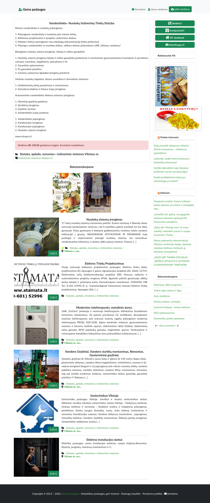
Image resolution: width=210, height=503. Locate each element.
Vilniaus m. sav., (72, 343)
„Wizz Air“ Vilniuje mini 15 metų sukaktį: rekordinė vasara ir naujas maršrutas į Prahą (172, 231)
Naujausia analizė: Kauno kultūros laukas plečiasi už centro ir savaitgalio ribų (174, 205)
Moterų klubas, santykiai (167, 301)
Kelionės (165, 192)
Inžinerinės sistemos (111, 247)
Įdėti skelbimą (180, 9)
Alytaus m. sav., (72, 456)
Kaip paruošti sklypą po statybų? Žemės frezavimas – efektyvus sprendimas (171, 149)
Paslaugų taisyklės (131, 493)
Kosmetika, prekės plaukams (169, 318)
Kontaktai (138, 9)
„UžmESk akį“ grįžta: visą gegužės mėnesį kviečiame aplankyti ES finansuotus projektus (172, 218)
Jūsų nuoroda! (166, 325)
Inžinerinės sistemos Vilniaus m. (36, 157)
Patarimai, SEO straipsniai (168, 284)
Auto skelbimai (162, 295)
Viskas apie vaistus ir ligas (168, 290)
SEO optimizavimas (164, 312)
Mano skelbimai (158, 9)
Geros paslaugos (32, 9)
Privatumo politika (152, 493)
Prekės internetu (169, 137)
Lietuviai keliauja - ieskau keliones (172, 307)
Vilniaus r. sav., (72, 251)
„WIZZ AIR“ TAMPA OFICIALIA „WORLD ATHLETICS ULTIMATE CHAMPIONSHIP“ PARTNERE (172, 261)
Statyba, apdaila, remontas (84, 247)
